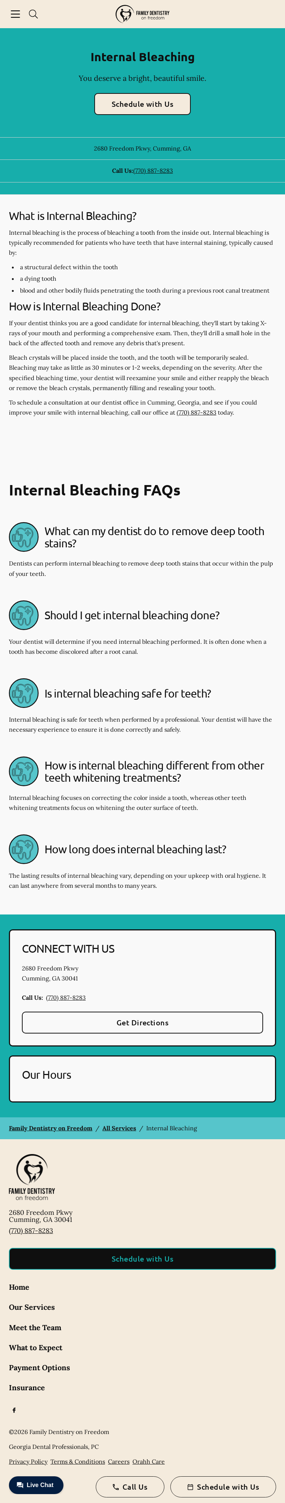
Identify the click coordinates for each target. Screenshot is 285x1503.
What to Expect (35, 1347)
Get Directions (143, 1022)
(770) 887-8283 (153, 170)
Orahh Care (148, 1461)
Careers (119, 1461)
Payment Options (39, 1367)
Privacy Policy (28, 1461)
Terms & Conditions (77, 1461)
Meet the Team (35, 1327)
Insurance (27, 1387)
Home (19, 1287)
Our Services (32, 1307)
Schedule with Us (143, 104)
